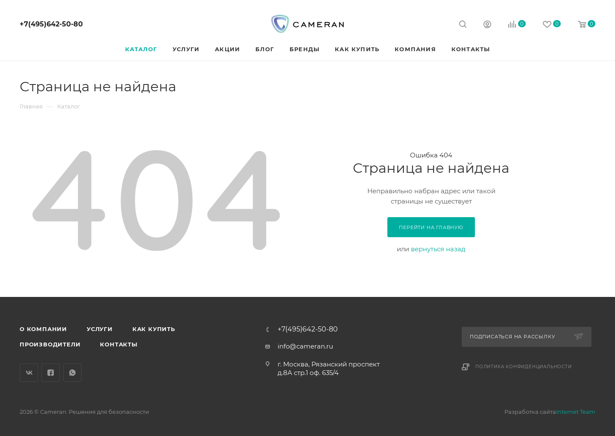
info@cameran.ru (305, 346)
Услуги (100, 329)
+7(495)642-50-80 (51, 24)
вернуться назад (438, 249)
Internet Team (575, 411)
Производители (50, 344)
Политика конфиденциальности (523, 366)
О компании (43, 329)
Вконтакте (29, 372)
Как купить (153, 329)
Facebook (50, 372)
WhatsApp (72, 372)
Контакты (118, 344)
